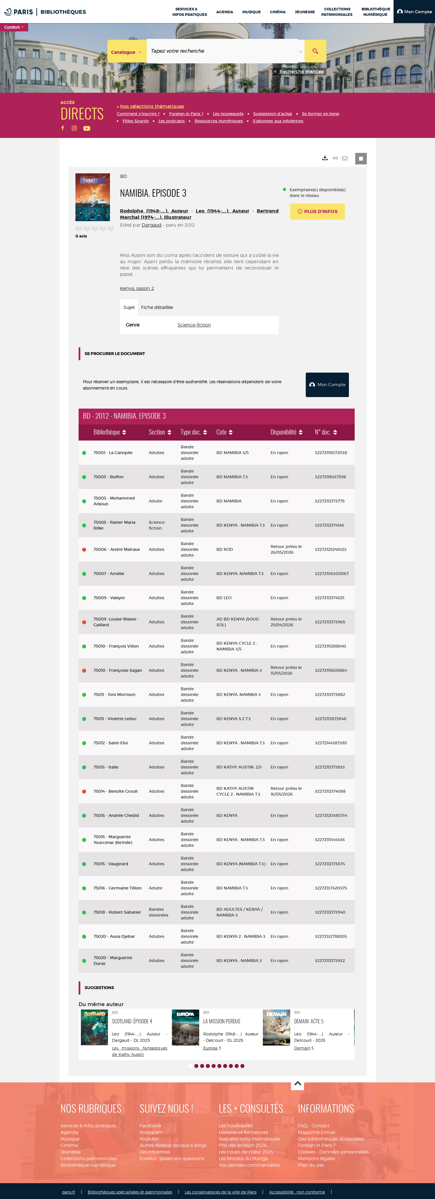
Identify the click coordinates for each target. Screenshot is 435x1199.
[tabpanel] (199, 325)
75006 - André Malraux (117, 547)
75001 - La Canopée (113, 450)
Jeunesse (70, 1149)
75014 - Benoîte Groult (116, 789)
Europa (210, 1045)
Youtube (149, 1136)
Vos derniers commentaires (249, 1163)
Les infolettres (155, 1149)
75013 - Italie (106, 764)
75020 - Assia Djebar (114, 934)
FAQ (302, 1123)
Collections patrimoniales (88, 1156)
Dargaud (152, 225)
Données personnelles (344, 1149)
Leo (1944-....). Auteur (222, 211)
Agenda (69, 1130)
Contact (320, 1123)
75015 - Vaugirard (111, 861)
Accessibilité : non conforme (297, 1189)
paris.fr (68, 1189)
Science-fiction (194, 325)
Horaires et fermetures (243, 1130)
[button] (414, 11)
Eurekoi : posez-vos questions (172, 1156)
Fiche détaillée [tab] (157, 307)
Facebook (151, 1123)
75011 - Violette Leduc (115, 716)
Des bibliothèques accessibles (331, 1136)
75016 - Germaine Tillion (118, 885)
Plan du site (311, 1163)
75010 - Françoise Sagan (118, 668)
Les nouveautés (235, 1123)
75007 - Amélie (109, 571)
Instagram (151, 1130)
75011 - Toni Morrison (114, 692)
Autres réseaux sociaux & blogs (173, 1143)
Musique (69, 1136)
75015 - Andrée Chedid (116, 813)
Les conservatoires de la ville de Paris (221, 1189)
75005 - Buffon (109, 474)
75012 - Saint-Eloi (111, 740)
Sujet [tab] (129, 307)
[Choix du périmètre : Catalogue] (127, 51)
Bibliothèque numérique (87, 1163)
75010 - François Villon (116, 643)
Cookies (306, 1149)
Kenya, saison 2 (137, 288)
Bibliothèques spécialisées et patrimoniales (130, 1189)
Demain (302, 1045)
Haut (297, 1081)
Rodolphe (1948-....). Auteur (154, 211)
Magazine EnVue (316, 1130)
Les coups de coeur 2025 (246, 1149)
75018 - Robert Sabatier (117, 909)
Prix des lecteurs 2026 (243, 1143)
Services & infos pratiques (88, 1123)
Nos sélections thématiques (249, 1136)
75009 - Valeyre (109, 595)
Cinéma (69, 1143)
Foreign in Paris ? (316, 1143)
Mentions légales (316, 1156)
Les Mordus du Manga (243, 1156)
